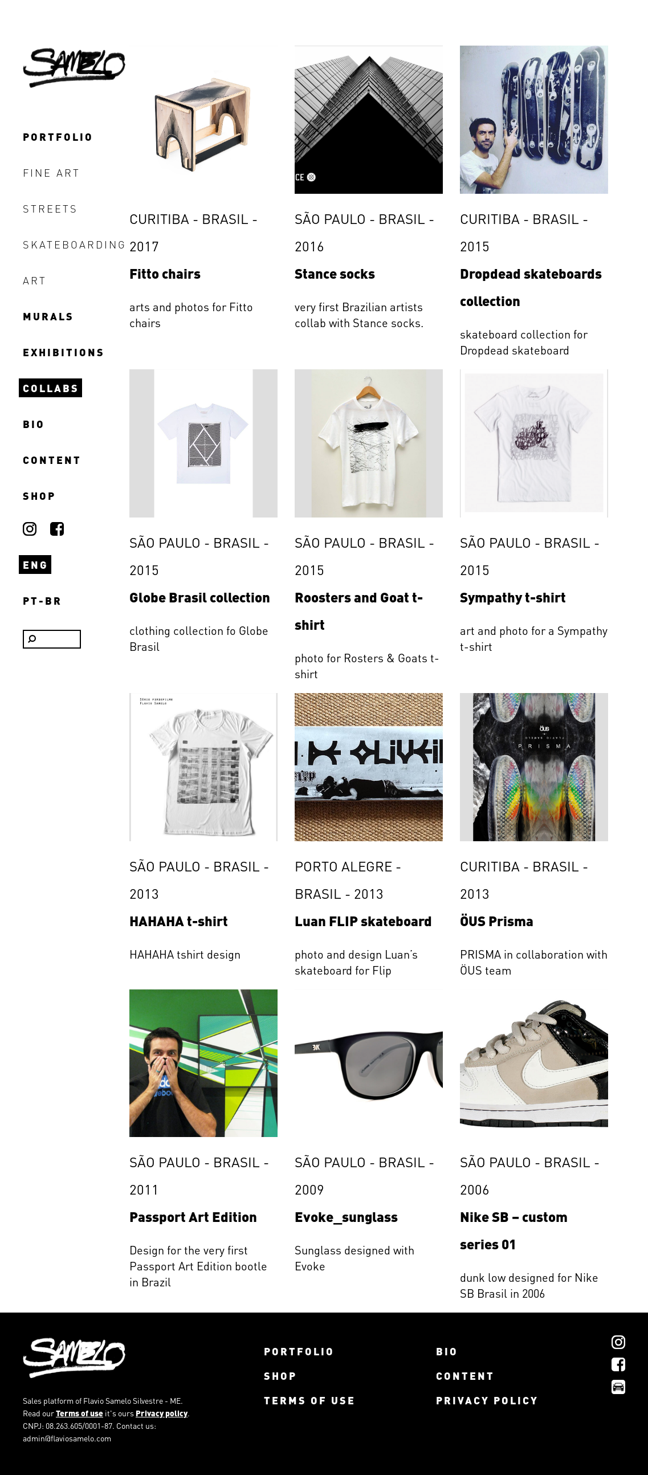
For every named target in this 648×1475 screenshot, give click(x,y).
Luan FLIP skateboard (363, 921)
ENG (35, 564)
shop (39, 495)
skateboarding (67, 244)
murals (48, 316)
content (52, 459)
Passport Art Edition (193, 1216)
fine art (51, 172)
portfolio (58, 136)
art (35, 280)
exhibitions (64, 351)
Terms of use (79, 1413)
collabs (51, 387)
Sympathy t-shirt (513, 597)
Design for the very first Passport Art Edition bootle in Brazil (198, 1265)
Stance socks (335, 273)
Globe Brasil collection (199, 597)
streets (50, 208)
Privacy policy (162, 1413)
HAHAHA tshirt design (185, 954)
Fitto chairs (165, 273)
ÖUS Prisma (496, 921)
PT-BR (42, 600)
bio (34, 423)
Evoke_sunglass (346, 1216)
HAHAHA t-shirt (178, 921)
